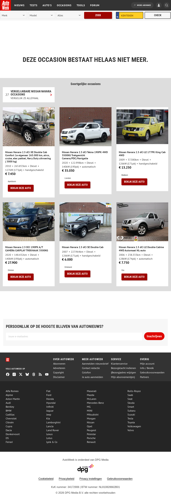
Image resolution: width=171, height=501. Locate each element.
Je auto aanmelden (92, 377)
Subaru (131, 410)
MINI (89, 410)
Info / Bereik (147, 368)
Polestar (91, 434)
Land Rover (52, 430)
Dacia (9, 430)
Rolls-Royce (134, 391)
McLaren (91, 398)
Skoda (130, 402)
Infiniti (50, 406)
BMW (8, 410)
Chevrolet (11, 418)
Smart (130, 406)
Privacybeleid (66, 478)
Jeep (48, 414)
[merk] (13, 15)
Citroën (10, 422)
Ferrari (9, 442)
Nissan (90, 422)
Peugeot (91, 430)
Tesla (130, 418)
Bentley (10, 406)
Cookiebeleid (46, 478)
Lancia (49, 426)
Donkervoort (13, 434)
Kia (48, 418)
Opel (89, 426)
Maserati (91, 391)
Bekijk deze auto (20, 188)
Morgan (91, 418)
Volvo (130, 430)
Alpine (9, 395)
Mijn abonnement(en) (123, 377)
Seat (129, 398)
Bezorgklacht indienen (123, 368)
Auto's (47, 5)
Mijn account (147, 363)
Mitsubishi (92, 414)
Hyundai (51, 402)
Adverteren (59, 368)
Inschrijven (154, 336)
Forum (94, 5)
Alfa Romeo (12, 391)
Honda (50, 398)
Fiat (48, 391)
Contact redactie (91, 368)
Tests (33, 5)
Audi (8, 402)
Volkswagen (134, 426)
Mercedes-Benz (95, 402)
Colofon (86, 372)
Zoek (98, 15)
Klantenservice (119, 363)
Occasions (64, 5)
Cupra (9, 426)
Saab (130, 395)
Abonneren (59, 363)
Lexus (49, 434)
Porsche (91, 438)
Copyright (58, 372)
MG (89, 406)
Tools (81, 5)
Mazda (90, 395)
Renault (91, 442)
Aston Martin (13, 398)
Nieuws (19, 5)
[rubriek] (69, 15)
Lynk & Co (51, 442)
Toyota (131, 422)
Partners (144, 377)
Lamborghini (53, 422)
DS (7, 438)
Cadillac (10, 414)
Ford (48, 395)
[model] (41, 15)
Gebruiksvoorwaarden (152, 372)
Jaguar (49, 410)
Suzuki (131, 414)
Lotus (49, 438)
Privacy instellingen (91, 478)
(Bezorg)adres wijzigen (123, 372)
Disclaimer (59, 377)
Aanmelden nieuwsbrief (95, 363)
